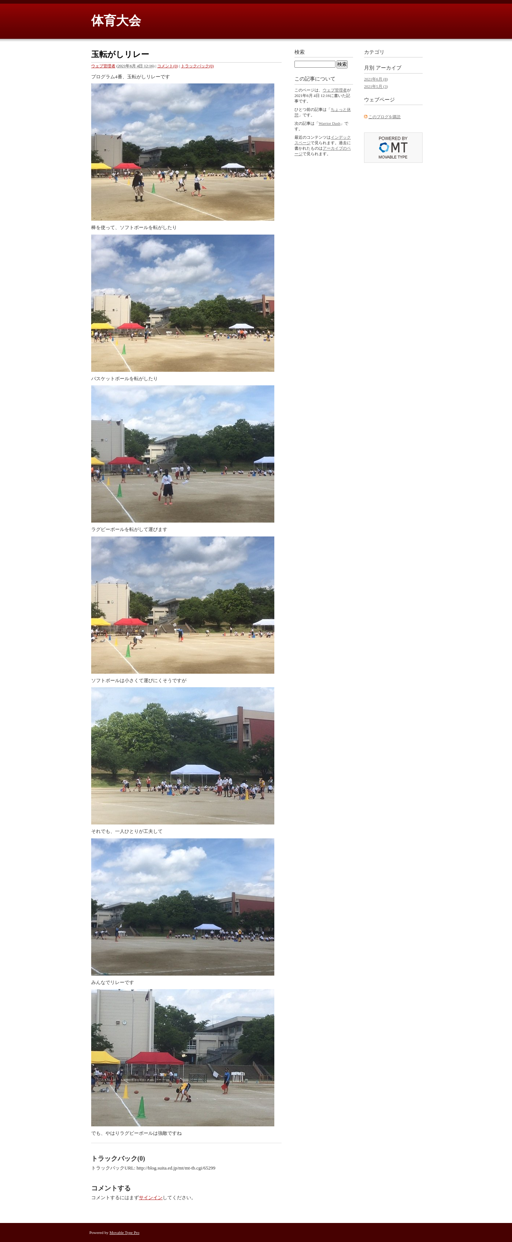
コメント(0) (167, 66)
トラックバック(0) (197, 66)
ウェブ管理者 (103, 66)
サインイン (151, 1197)
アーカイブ (388, 68)
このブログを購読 (384, 117)
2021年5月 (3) (376, 86)
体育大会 (116, 20)
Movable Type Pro (125, 1232)
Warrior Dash (329, 123)
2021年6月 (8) (376, 79)
